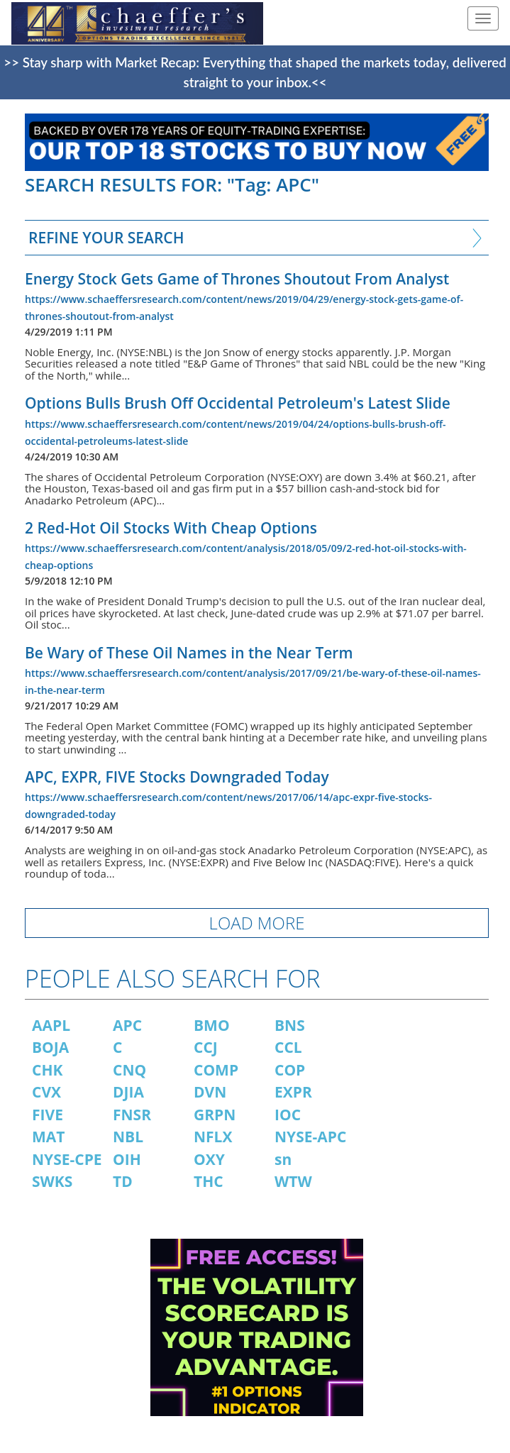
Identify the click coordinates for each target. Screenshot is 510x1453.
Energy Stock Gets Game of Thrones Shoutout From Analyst (237, 279)
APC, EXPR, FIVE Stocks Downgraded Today (177, 777)
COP (290, 1070)
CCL (288, 1047)
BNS (290, 1025)
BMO (212, 1025)
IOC (288, 1115)
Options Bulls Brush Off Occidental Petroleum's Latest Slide (237, 403)
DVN (210, 1092)
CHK (47, 1070)
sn (283, 1159)
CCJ (206, 1047)
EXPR (293, 1092)
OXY (209, 1159)
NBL (128, 1137)
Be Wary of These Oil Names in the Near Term (189, 653)
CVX (46, 1092)
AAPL (51, 1025)
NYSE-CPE (67, 1159)
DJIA (128, 1092)
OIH (127, 1159)
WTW (293, 1181)
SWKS (52, 1181)
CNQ (129, 1070)
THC (208, 1181)
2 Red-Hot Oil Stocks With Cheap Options (171, 528)
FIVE (47, 1115)
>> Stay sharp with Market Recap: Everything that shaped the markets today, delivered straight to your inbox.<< (255, 72)
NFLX (213, 1137)
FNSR (132, 1115)
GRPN (214, 1115)
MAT (48, 1137)
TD (123, 1181)
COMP (216, 1070)
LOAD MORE (257, 922)
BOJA (50, 1047)
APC (127, 1025)
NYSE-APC (310, 1137)
